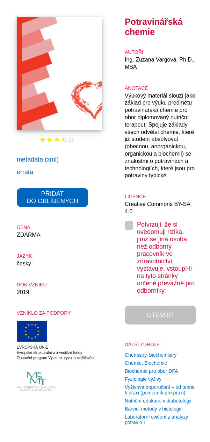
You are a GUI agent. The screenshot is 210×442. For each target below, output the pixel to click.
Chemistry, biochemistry (150, 355)
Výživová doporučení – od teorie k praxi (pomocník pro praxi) (160, 389)
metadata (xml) (38, 159)
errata (25, 172)
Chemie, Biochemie (146, 363)
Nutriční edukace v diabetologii (158, 401)
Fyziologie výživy (143, 379)
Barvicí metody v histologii (153, 409)
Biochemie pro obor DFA (151, 371)
